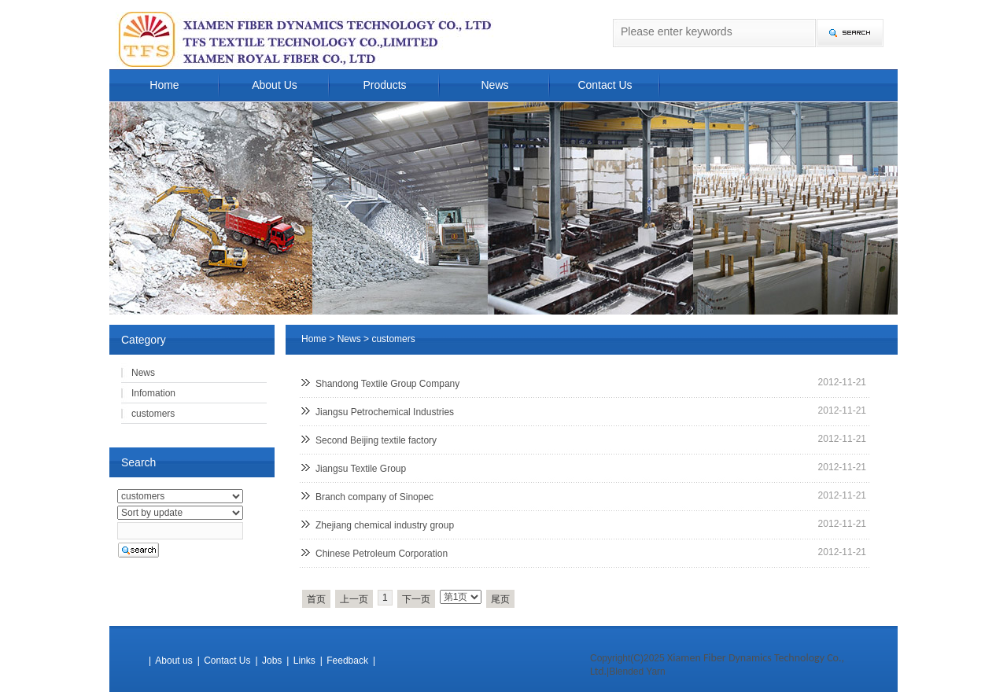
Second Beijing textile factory (376, 440)
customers (393, 338)
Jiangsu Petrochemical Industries (384, 412)
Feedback (347, 660)
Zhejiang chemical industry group (384, 525)
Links (304, 660)
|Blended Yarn (636, 671)
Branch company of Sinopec (374, 496)
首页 (316, 599)
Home (164, 85)
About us (173, 660)
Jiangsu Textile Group (360, 468)
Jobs (272, 660)
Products (384, 85)
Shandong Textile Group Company (387, 383)
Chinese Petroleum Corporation (381, 553)
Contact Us (604, 85)
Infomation (153, 393)
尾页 (500, 599)
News (494, 85)
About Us (274, 85)
